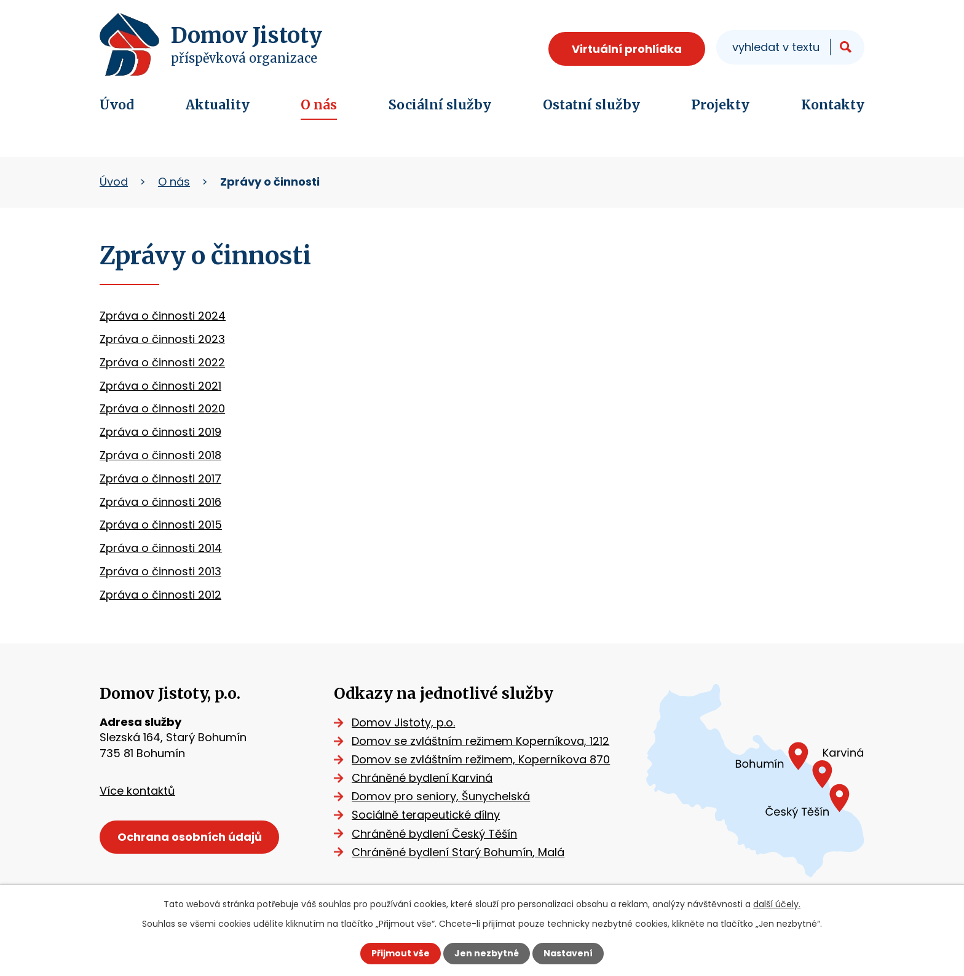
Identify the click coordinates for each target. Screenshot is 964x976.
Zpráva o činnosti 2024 (163, 315)
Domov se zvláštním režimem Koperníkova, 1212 (480, 741)
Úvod (117, 104)
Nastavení (568, 953)
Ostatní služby (591, 104)
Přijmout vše (400, 953)
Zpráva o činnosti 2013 (160, 571)
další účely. (776, 904)
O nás (319, 104)
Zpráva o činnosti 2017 (160, 478)
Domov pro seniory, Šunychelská (441, 796)
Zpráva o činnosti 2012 (160, 594)
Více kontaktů (137, 790)
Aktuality (218, 104)
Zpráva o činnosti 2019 (160, 431)
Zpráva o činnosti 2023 (162, 339)
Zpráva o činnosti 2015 (161, 524)
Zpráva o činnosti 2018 (160, 455)
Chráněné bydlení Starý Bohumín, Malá (458, 852)
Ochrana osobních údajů (189, 836)
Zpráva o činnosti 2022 (162, 362)
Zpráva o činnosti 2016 (160, 502)
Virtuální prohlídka (627, 49)
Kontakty (832, 104)
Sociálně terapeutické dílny (426, 814)
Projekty (720, 104)
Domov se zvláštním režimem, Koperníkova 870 (481, 759)
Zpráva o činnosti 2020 (162, 408)
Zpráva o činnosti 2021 (160, 385)
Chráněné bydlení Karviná (422, 777)
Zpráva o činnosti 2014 (161, 548)
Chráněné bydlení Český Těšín (434, 833)
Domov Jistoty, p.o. (403, 722)
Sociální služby (440, 104)
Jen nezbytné (486, 953)
